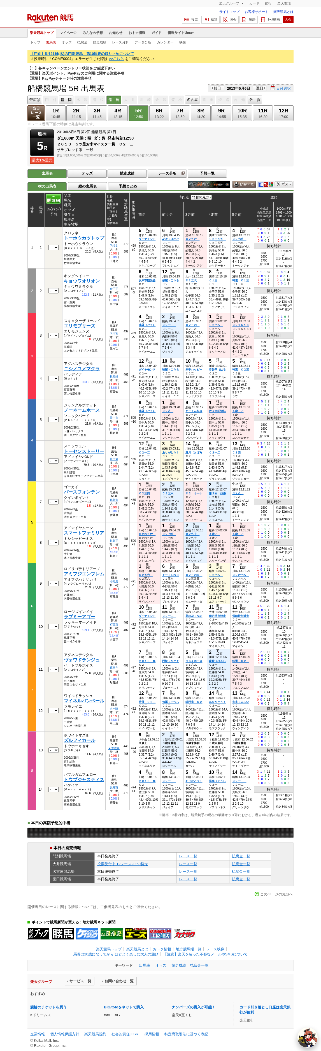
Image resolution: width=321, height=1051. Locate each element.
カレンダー (165, 42)
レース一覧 (188, 856)
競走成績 (99, 42)
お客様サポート (256, 12)
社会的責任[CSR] (125, 1034)
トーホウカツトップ (84, 238)
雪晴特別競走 (240, 615)
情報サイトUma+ (181, 33)
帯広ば (34, 100)
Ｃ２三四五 (217, 238)
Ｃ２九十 (192, 534)
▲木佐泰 (114, 748)
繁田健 (114, 458)
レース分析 (120, 42)
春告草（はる (217, 369)
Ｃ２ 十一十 (193, 493)
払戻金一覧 (241, 856)
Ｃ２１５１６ (240, 325)
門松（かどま (170, 661)
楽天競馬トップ (42, 33)
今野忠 (114, 581)
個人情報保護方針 (64, 1034)
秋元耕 (114, 376)
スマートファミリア (84, 533)
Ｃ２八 (167, 411)
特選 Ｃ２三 (240, 369)
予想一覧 (207, 173)
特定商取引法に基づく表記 (186, 1034)
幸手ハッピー (193, 369)
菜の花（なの (193, 615)
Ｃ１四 (237, 452)
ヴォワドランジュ (82, 660)
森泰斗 (114, 667)
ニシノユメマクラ (82, 368)
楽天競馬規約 (95, 1034)
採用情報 (152, 1034)
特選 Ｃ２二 (147, 701)
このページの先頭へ (276, 894)
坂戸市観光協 (147, 280)
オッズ (67, 42)
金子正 (114, 288)
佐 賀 (255, 100)
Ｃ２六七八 (240, 575)
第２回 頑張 (217, 493)
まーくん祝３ (193, 411)
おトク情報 (137, 33)
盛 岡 (66, 100)
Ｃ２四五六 (147, 534)
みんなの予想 (93, 33)
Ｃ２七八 (239, 238)
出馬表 (51, 42)
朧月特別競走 (217, 615)
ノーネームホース (82, 410)
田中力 (114, 417)
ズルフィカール (79, 740)
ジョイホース (193, 661)
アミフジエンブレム (84, 573)
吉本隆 (114, 708)
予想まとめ (128, 186)
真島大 (114, 499)
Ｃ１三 (214, 280)
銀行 (268, 3)
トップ (35, 42)
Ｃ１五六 (192, 280)
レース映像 (215, 949)
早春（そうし (217, 781)
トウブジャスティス (84, 779)
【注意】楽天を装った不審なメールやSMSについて (205, 954)
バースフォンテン (82, 492)
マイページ (68, 33)
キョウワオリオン (82, 281)
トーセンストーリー (84, 451)
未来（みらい (240, 701)
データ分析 (142, 42)
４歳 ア (237, 411)
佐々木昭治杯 (217, 411)
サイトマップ (229, 12)
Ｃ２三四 (192, 325)
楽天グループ (229, 3)
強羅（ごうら (170, 280)
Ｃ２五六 (192, 238)
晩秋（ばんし (217, 661)
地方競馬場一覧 (188, 949)
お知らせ (115, 33)
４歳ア (214, 534)
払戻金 (82, 42)
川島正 (114, 540)
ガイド (157, 33)
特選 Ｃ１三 (240, 280)
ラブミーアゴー (79, 616)
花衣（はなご (170, 238)
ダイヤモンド (147, 238)
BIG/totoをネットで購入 (124, 1007)
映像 (182, 42)
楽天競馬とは (283, 12)
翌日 (259, 88)
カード (254, 3)
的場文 (114, 245)
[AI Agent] (307, 1037)
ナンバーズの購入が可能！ (193, 1007)
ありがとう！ (170, 452)
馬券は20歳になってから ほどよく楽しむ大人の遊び (116, 954)
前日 (217, 88)
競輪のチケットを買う (48, 1007)
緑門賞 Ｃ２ (193, 701)
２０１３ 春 (147, 661)
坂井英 (114, 787)
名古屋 (192, 100)
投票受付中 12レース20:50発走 (122, 864)
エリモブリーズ (79, 325)
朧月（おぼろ (193, 452)
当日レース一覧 (36, 112)
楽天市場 (284, 3)
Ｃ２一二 (169, 325)
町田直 (114, 624)
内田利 (114, 333)
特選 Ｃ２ (240, 661)
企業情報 (37, 1034)
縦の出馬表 (87, 186)
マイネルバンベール (84, 700)
